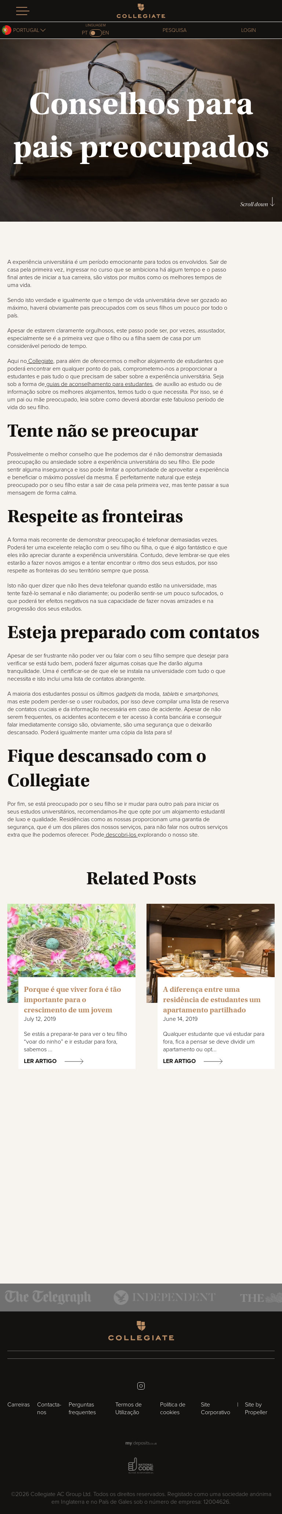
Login (248, 30)
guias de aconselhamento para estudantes (98, 384)
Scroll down (257, 202)
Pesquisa (175, 30)
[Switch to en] (96, 33)
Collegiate (40, 361)
